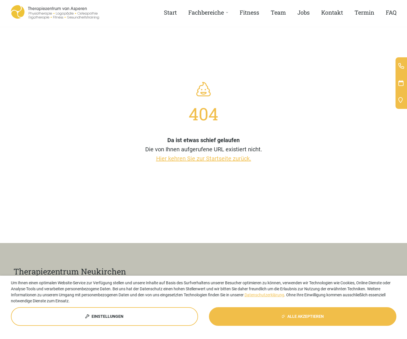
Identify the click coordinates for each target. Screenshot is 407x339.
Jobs (303, 12)
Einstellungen (104, 316)
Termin (364, 12)
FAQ (391, 12)
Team (278, 12)
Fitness (249, 12)
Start (170, 12)
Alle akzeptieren (303, 316)
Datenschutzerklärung (264, 295)
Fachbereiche (206, 12)
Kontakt (332, 12)
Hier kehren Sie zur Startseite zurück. (203, 158)
